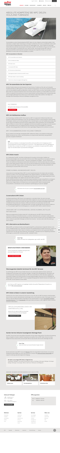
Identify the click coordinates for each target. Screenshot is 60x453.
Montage (28, 352)
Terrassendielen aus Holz (39, 188)
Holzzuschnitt (33, 5)
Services (44, 5)
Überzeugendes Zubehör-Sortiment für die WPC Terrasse (18, 73)
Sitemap (39, 430)
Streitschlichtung (32, 430)
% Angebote (39, 5)
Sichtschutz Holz (20, 418)
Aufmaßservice (33, 421)
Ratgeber (26, 5)
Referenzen (46, 418)
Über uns (49, 5)
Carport (19, 422)
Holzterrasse (20, 415)
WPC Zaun (19, 419)
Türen (5, 421)
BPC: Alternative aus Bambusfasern (14, 70)
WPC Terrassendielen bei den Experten (15, 57)
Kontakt (45, 421)
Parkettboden (6, 415)
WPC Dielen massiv (11, 63)
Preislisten (32, 418)
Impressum (24, 430)
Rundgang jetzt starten (15, 315)
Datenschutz (17, 430)
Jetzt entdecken (12, 109)
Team (45, 419)
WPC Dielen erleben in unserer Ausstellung (15, 76)
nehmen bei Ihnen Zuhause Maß (44, 353)
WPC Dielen (19, 416)
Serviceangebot (33, 415)
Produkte (21, 5)
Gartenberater (22, 300)
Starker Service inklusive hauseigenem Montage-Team (17, 80)
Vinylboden (6, 416)
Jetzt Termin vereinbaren (14, 255)
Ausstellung (46, 415)
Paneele (5, 419)
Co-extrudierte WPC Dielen (13, 67)
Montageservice (33, 419)
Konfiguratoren (33, 422)
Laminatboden (6, 418)
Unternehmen (46, 416)
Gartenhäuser (20, 421)
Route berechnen (9, 404)
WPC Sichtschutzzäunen (17, 285)
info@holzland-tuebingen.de (11, 401)
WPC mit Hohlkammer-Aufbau (13, 60)
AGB (4, 430)
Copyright (10, 430)
